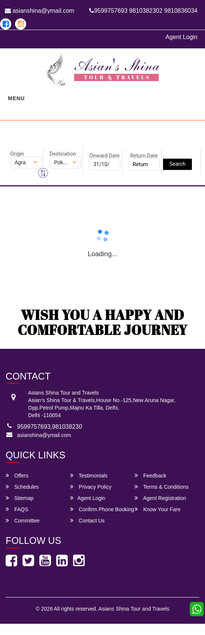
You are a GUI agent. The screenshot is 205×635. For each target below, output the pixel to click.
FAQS (17, 509)
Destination (62, 153)
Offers (17, 475)
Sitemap (19, 498)
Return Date (143, 155)
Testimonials (89, 475)
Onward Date (105, 155)
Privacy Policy (90, 486)
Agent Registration (160, 498)
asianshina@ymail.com (39, 11)
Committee (23, 520)
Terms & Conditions (162, 486)
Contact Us (87, 520)
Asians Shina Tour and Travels (134, 609)
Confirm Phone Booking (102, 509)
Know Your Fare (158, 509)
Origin (17, 153)
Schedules (22, 486)
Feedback (150, 475)
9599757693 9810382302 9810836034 (143, 11)
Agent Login (182, 37)
